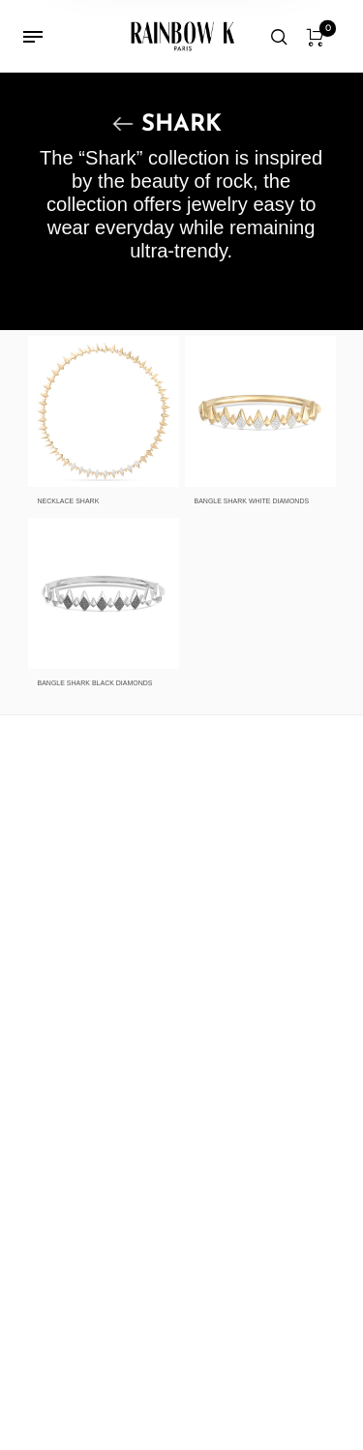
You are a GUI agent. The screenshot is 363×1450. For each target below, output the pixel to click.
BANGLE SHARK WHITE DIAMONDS (252, 501)
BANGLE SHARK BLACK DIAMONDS (95, 683)
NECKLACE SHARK (69, 501)
